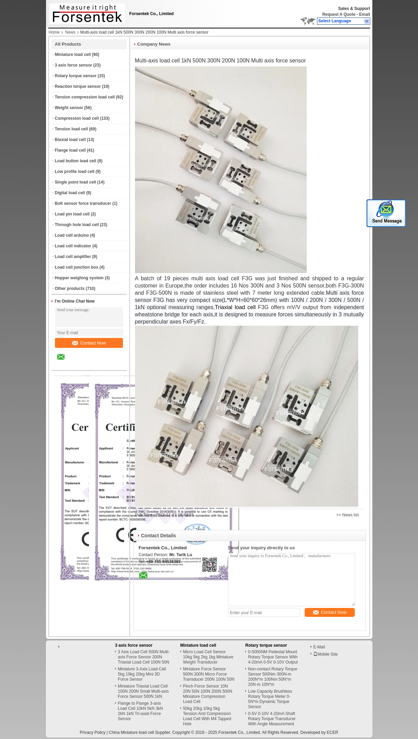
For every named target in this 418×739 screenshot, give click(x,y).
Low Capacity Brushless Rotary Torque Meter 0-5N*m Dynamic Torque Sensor (270, 699)
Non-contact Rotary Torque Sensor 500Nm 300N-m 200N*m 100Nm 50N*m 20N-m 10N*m (272, 677)
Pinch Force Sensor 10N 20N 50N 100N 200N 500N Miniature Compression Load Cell (207, 694)
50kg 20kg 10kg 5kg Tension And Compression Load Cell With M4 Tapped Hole (207, 716)
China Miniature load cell (131, 732)
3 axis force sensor (73, 65)
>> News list (347, 515)
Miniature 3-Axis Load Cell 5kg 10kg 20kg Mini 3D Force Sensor (142, 674)
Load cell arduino (72, 235)
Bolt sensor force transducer (83, 203)
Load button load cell (76, 161)
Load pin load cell (72, 214)
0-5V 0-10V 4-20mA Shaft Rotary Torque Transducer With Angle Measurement (272, 718)
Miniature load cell (73, 54)
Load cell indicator (73, 246)
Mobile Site (325, 654)
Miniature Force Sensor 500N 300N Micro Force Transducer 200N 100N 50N (209, 674)
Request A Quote (338, 14)
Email (364, 14)
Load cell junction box (77, 267)
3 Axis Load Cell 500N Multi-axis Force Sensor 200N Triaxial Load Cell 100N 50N (144, 657)
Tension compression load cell (85, 97)
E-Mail (319, 647)
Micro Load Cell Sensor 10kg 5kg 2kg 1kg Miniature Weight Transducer (208, 657)
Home (54, 32)
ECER (332, 732)
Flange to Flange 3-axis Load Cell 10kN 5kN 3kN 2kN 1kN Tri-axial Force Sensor (140, 711)
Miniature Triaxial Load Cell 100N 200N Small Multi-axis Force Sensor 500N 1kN (143, 691)
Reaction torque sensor (78, 86)
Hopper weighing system (79, 277)
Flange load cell (70, 150)
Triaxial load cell (235, 307)
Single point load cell (75, 182)
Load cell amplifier (73, 256)
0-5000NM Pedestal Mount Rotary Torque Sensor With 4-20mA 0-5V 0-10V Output (273, 657)
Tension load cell (71, 129)
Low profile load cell (74, 171)
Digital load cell (70, 192)
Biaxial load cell (70, 139)
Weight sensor (69, 107)
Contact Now (89, 342)
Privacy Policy (92, 732)
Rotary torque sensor (76, 75)
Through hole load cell (77, 224)
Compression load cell (77, 118)
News (70, 32)
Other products (70, 288)
